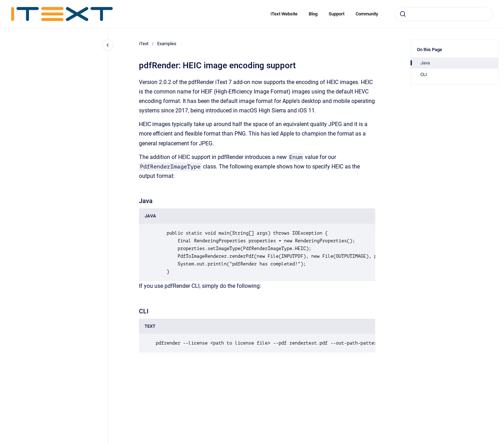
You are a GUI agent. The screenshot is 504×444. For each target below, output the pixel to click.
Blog (313, 13)
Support (336, 13)
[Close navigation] (107, 45)
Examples (166, 43)
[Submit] (402, 14)
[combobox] (443, 14)
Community (367, 13)
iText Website (284, 13)
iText (143, 43)
